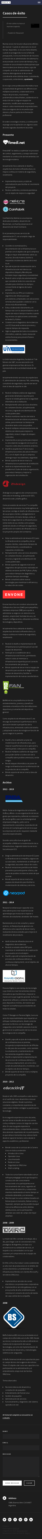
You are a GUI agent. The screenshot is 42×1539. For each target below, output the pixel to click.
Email (5, 1443)
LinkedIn (6, 1418)
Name (5, 1431)
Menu (38, 2)
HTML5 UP (16, 1528)
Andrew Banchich (22, 1531)
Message (7, 1454)
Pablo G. (27, 1533)
